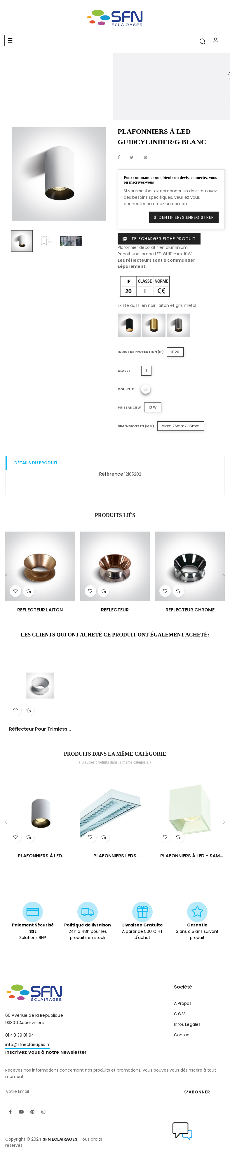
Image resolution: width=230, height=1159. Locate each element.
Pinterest (145, 157)
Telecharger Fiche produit (159, 239)
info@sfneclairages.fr (27, 1044)
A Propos (183, 1003)
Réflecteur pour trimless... (40, 729)
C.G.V (179, 1014)
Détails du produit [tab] (36, 463)
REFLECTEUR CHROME (190, 610)
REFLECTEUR (115, 610)
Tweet (132, 157)
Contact (182, 1035)
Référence (111, 474)
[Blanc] (145, 389)
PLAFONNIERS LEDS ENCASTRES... (114, 856)
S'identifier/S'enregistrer (184, 217)
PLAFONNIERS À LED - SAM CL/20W (190, 856)
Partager (119, 157)
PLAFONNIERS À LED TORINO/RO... (40, 856)
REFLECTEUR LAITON (40, 610)
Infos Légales (187, 1024)
